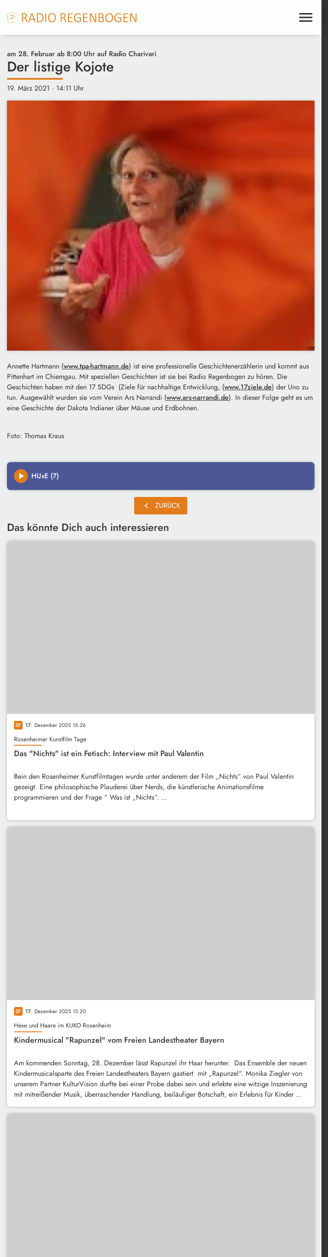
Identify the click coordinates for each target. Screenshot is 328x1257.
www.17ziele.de (248, 387)
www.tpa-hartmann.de (96, 366)
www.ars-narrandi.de (197, 397)
